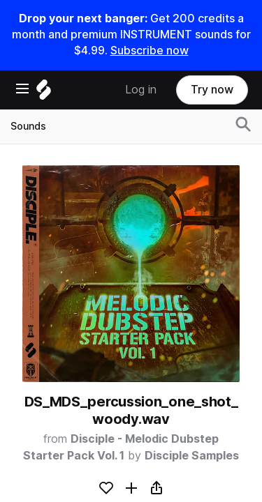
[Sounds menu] (129, 476)
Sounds (50, 475)
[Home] (131, 245)
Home (47, 454)
